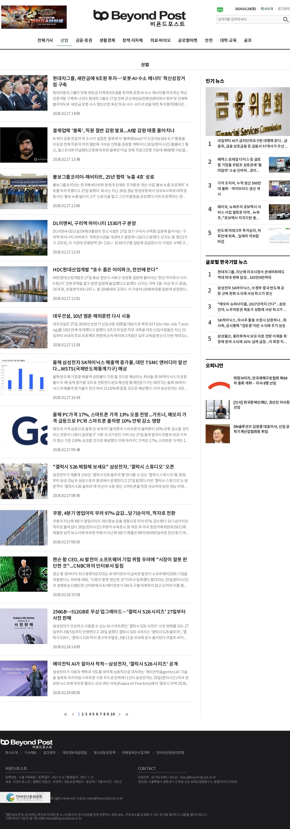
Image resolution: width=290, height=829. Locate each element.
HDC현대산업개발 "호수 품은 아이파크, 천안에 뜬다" (105, 270)
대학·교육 (228, 40)
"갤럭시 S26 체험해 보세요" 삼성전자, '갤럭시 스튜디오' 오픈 (113, 467)
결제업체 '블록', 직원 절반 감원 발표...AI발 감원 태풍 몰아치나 (114, 131)
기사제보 (30, 753)
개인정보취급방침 (74, 753)
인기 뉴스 (215, 81)
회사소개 (267, 9)
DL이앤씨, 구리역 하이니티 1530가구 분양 (94, 223)
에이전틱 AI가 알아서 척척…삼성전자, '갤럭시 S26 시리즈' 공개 (115, 664)
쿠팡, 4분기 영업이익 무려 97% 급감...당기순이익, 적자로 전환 (114, 513)
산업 (64, 40)
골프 (248, 40)
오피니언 (214, 366)
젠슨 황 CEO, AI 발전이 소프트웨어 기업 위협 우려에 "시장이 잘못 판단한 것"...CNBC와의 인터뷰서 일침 (120, 563)
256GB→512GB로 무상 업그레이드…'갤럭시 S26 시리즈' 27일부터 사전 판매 (119, 615)
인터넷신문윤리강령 (170, 753)
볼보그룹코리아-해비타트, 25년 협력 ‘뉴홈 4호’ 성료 (103, 177)
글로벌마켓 (187, 40)
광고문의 (284, 9)
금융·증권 (84, 40)
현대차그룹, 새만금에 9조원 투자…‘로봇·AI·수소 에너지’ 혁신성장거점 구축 (119, 82)
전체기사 (45, 40)
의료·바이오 (160, 40)
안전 (209, 40)
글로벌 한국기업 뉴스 (226, 262)
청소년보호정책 (104, 753)
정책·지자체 (132, 40)
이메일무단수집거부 (136, 753)
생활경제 (107, 40)
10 (112, 714)
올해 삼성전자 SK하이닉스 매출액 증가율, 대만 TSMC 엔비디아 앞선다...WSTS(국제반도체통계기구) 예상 (120, 366)
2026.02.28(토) (245, 9)
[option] (35, 17)
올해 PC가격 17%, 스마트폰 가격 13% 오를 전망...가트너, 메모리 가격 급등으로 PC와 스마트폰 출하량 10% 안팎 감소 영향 (119, 418)
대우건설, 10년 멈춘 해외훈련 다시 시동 (91, 316)
